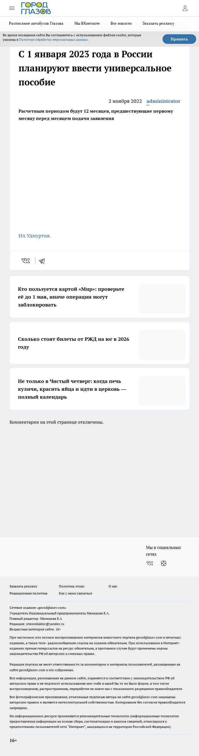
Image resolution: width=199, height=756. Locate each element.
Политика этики (71, 586)
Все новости (121, 23)
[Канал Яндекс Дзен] (164, 563)
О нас (113, 586)
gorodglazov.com (149, 637)
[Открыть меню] (12, 8)
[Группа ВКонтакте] (150, 563)
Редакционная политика (28, 593)
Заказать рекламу (158, 23)
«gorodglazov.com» (51, 607)
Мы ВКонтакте (87, 23)
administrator (163, 101)
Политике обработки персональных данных (53, 39)
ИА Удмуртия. (35, 235)
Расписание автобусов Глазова (36, 23)
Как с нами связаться (75, 593)
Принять (179, 39)
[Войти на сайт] (185, 8)
